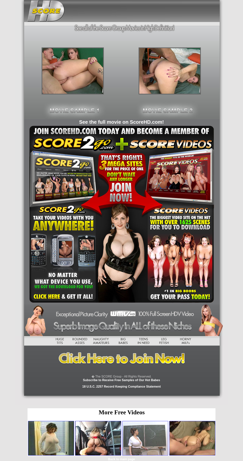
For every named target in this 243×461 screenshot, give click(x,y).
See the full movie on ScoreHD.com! (121, 122)
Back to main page (121, 459)
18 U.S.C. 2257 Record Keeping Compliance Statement (121, 386)
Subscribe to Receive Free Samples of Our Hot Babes (121, 380)
